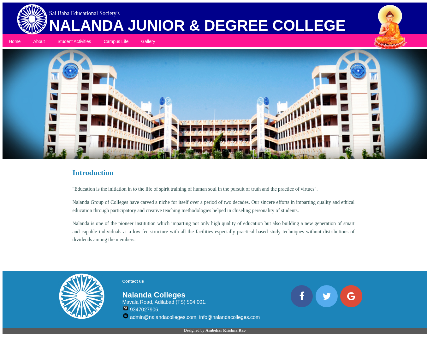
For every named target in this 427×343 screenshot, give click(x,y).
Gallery (148, 41)
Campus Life (116, 41)
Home (15, 41)
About (39, 41)
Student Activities (74, 41)
